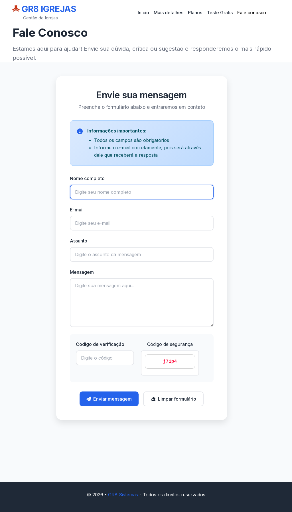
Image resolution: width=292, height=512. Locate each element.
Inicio (143, 12)
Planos (195, 12)
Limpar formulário (173, 399)
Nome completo (87, 178)
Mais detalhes (168, 12)
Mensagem (82, 272)
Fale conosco (251, 12)
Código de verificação (100, 344)
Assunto (78, 241)
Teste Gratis (220, 12)
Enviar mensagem (109, 399)
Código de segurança (170, 344)
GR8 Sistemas (123, 494)
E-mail (77, 210)
